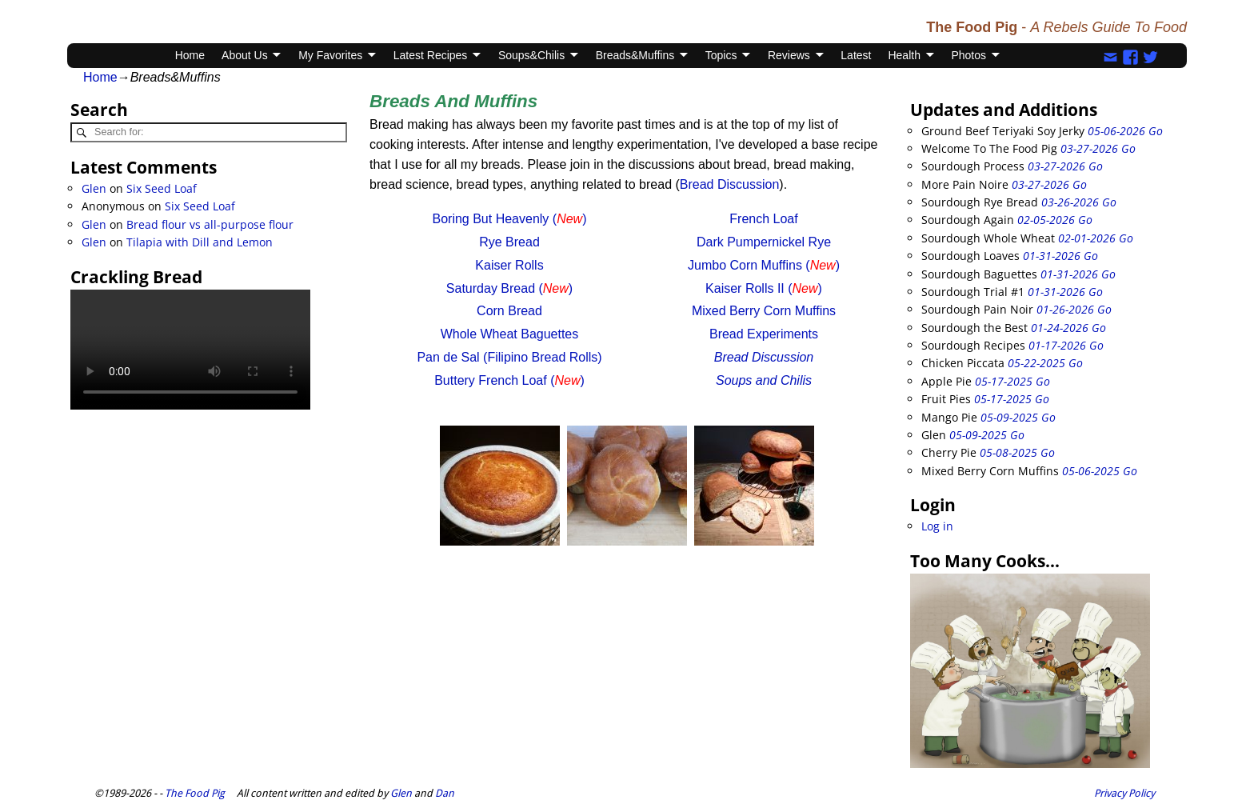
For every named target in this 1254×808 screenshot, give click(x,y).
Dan (444, 793)
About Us (245, 55)
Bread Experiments (763, 334)
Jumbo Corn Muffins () (764, 265)
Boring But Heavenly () (510, 219)
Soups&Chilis (531, 55)
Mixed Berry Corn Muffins (764, 311)
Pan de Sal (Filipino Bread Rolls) (509, 357)
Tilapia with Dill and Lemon (199, 242)
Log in (937, 526)
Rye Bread (509, 242)
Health (904, 55)
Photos (968, 55)
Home (190, 55)
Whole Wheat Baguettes (510, 334)
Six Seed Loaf (161, 188)
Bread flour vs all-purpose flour (210, 224)
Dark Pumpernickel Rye (764, 242)
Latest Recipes (430, 55)
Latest (856, 55)
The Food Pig (195, 793)
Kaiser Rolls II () (763, 288)
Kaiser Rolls (509, 265)
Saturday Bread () (509, 288)
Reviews (789, 55)
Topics (721, 55)
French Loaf (763, 219)
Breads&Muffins (635, 55)
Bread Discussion (730, 184)
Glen (94, 188)
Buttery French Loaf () (509, 380)
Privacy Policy (1124, 793)
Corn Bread (509, 311)
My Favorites (330, 55)
